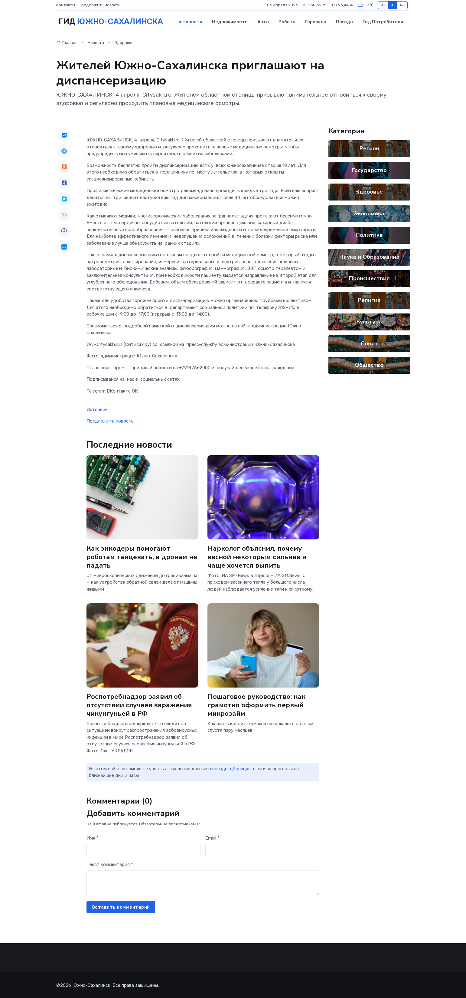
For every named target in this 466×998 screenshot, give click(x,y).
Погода (344, 21)
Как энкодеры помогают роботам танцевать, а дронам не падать (141, 556)
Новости (192, 21)
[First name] (143, 850)
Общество (369, 365)
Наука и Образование (369, 256)
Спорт (369, 343)
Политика (369, 235)
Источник (97, 409)
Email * (212, 837)
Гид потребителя (383, 21)
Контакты (65, 5)
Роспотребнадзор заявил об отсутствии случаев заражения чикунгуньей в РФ (139, 704)
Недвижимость (230, 21)
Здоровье (124, 42)
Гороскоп (315, 21)
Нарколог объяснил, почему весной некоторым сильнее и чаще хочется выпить (257, 556)
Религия (369, 299)
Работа (287, 21)
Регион (369, 148)
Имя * (92, 837)
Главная (66, 42)
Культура (369, 321)
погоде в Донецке (231, 768)
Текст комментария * (109, 864)
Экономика (369, 213)
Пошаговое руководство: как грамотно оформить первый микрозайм (256, 704)
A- (383, 5)
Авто (263, 21)
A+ (402, 5)
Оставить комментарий (121, 906)
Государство (369, 170)
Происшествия (369, 278)
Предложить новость (99, 5)
